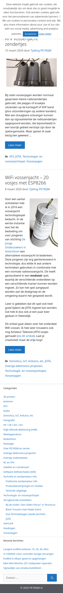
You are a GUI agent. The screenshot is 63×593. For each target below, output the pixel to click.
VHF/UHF (8, 523)
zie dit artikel (26, 336)
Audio (6, 410)
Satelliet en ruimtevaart (16, 467)
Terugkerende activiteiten (17, 500)
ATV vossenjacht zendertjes (21, 41)
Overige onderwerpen (15, 457)
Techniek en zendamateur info (20, 476)
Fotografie (9, 420)
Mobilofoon (9, 439)
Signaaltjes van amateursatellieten (22, 568)
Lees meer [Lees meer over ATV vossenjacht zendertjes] (15, 145)
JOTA (18, 156)
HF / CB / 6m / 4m (13, 424)
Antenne (8, 401)
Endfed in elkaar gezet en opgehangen (24, 558)
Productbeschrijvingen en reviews (24, 486)
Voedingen (9, 528)
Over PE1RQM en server (16, 448)
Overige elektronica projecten (23, 366)
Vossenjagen (35, 161)
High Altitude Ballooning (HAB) (20, 429)
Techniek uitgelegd (16, 490)
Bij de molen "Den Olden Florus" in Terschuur (30, 504)
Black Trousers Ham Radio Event (23, 509)
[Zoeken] (52, 578)
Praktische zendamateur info (21, 481)
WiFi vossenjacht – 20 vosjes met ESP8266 (27, 180)
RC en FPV (8, 462)
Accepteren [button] (30, 33)
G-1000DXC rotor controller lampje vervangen (28, 553)
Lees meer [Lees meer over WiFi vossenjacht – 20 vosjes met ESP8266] (15, 350)
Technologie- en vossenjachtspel (25, 371)
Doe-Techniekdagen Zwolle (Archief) (25, 514)
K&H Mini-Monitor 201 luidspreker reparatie (27, 563)
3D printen (9, 396)
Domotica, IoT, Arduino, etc (26, 361)
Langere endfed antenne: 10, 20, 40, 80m (26, 549)
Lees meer (45, 33)
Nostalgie (8, 443)
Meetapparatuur (12, 434)
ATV (11, 156)
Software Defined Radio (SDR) (19, 471)
